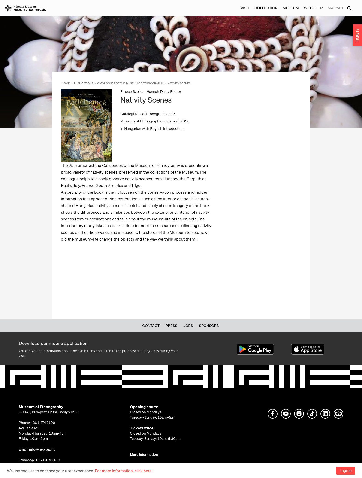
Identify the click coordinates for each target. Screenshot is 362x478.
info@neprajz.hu (42, 449)
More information (144, 454)
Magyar (335, 8)
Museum (291, 8)
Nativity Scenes (178, 83)
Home (66, 83)
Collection (266, 8)
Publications (83, 83)
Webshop (313, 8)
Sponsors (209, 325)
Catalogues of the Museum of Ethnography (130, 83)
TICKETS (357, 35)
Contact (151, 325)
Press (171, 325)
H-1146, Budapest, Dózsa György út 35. (49, 412)
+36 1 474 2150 (48, 460)
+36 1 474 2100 (43, 422)
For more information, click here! (123, 470)
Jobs (188, 325)
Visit (245, 8)
